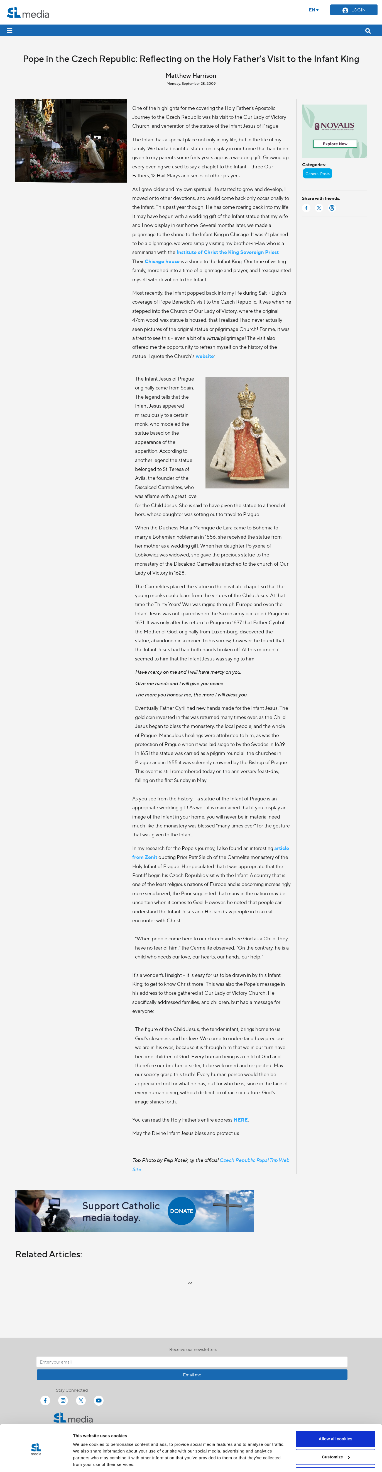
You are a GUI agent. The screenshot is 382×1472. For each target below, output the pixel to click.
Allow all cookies (335, 1420)
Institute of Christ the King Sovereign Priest (228, 251)
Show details (86, 1461)
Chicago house (162, 261)
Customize (336, 1438)
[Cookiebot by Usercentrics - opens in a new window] (36, 1461)
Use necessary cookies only (335, 1456)
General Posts (317, 173)
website (205, 355)
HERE (241, 1119)
